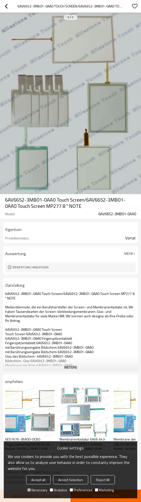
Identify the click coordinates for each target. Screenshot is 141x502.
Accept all (38, 479)
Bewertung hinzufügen (31, 267)
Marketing (104, 490)
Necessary (37, 490)
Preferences (81, 490)
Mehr (128, 253)
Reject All (103, 479)
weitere (70, 367)
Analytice (58, 490)
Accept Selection (70, 479)
